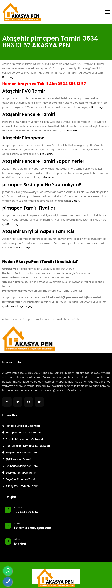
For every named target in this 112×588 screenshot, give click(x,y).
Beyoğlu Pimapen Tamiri (19, 479)
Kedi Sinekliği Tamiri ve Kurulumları (26, 446)
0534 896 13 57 (72, 83)
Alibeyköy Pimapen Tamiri (20, 486)
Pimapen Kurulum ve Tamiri (21, 432)
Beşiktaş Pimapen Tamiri (19, 472)
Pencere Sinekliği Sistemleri (21, 426)
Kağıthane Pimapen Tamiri (20, 452)
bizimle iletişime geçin (21, 306)
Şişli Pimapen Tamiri (16, 459)
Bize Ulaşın (8, 77)
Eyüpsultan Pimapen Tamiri (21, 466)
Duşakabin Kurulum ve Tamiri (22, 439)
